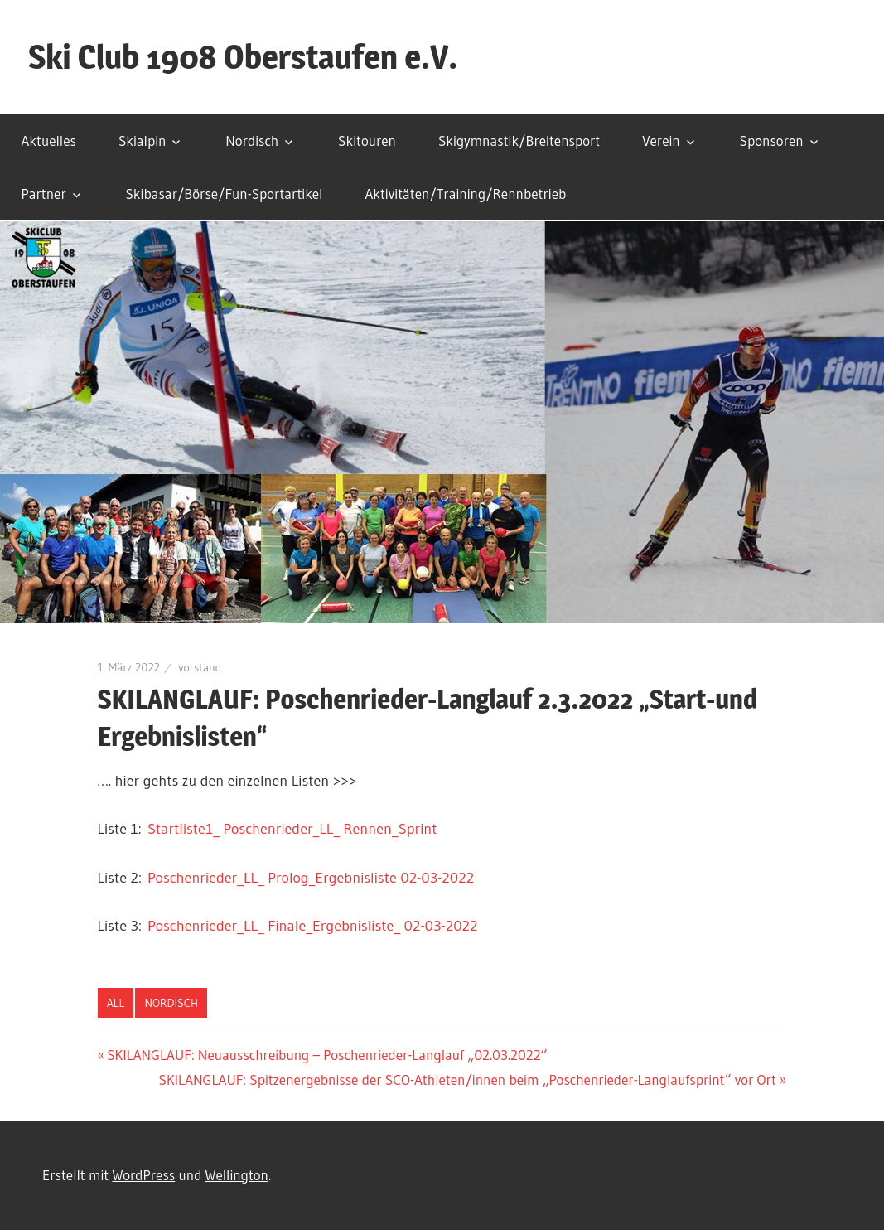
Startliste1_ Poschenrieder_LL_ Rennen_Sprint (292, 829)
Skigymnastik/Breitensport (519, 140)
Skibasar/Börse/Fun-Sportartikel (224, 193)
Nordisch (251, 140)
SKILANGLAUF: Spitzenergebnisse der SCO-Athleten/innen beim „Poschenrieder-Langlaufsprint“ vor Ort (467, 1079)
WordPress (143, 1175)
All (115, 1002)
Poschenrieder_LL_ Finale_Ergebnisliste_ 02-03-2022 (312, 926)
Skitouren (367, 140)
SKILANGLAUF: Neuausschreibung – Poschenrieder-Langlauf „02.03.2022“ (327, 1054)
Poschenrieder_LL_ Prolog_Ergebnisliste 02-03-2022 (310, 878)
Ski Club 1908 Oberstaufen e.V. (242, 56)
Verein (661, 140)
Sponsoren (772, 140)
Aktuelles (49, 140)
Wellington (236, 1175)
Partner (44, 193)
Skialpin (142, 140)
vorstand (199, 667)
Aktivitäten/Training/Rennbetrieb (465, 193)
